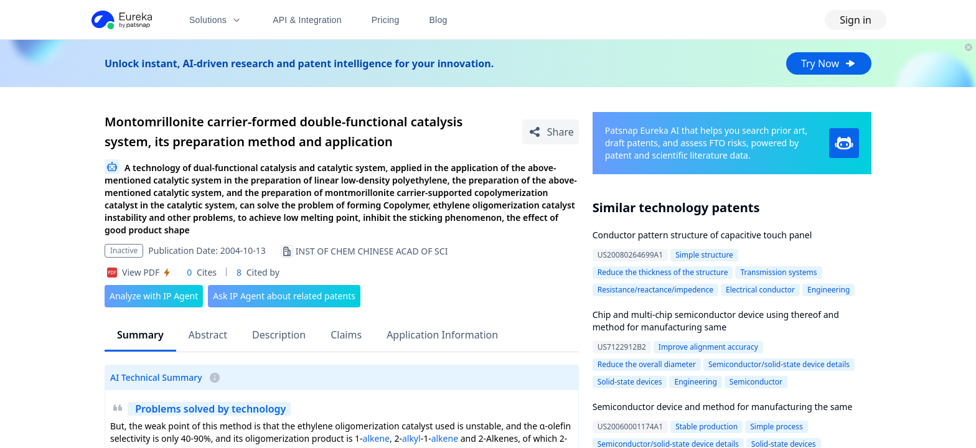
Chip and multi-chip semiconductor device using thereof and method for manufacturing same (716, 321)
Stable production (706, 426)
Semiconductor (756, 381)
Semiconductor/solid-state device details (779, 364)
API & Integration (307, 20)
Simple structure (704, 255)
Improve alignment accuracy (708, 347)
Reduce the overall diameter (647, 364)
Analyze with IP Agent (154, 296)
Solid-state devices (630, 381)
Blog (438, 20)
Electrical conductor (760, 289)
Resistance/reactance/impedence (655, 289)
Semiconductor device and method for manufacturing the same (723, 407)
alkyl (411, 438)
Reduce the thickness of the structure (663, 272)
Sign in (855, 20)
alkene (376, 438)
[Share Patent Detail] (550, 131)
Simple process (776, 426)
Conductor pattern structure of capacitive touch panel (702, 235)
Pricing (386, 20)
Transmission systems (778, 272)
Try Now (828, 63)
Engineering (828, 289)
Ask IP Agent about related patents (284, 296)
